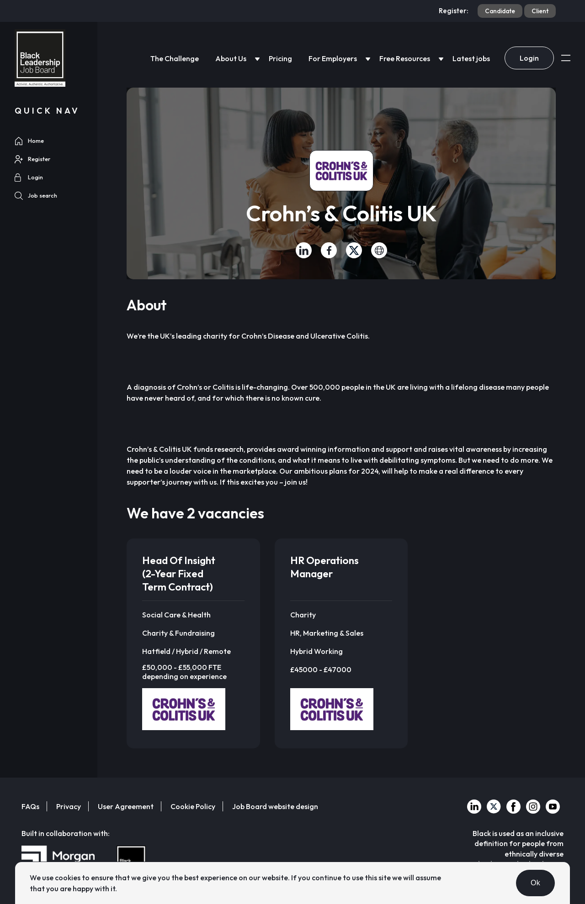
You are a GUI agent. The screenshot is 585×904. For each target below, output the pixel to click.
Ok (535, 883)
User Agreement (126, 806)
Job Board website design (275, 806)
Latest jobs (471, 58)
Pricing (280, 58)
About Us (230, 58)
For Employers (332, 58)
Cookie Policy (192, 806)
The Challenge (174, 58)
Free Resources (404, 58)
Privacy (68, 806)
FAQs (30, 806)
